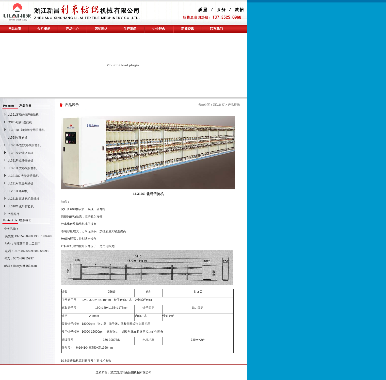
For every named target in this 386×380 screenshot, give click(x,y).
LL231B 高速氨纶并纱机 (23, 198)
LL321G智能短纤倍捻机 (23, 114)
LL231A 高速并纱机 (20, 183)
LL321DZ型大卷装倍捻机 (24, 145)
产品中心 (72, 29)
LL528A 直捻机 (17, 137)
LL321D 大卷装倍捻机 (22, 168)
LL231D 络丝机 (18, 191)
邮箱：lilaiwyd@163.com (19, 266)
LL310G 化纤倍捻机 (21, 206)
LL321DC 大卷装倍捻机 (23, 176)
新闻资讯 (187, 29)
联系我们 (216, 29)
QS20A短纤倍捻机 (20, 122)
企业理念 (158, 29)
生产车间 (130, 29)
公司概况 (43, 29)
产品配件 (13, 214)
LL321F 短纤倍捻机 (20, 160)
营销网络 (101, 29)
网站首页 (14, 29)
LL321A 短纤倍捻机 (20, 153)
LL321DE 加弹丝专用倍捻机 (26, 130)
